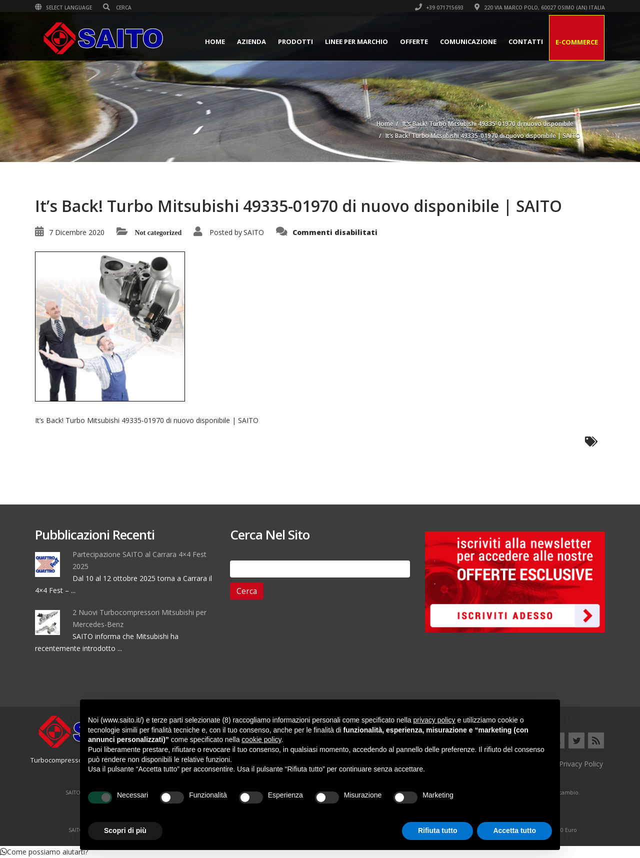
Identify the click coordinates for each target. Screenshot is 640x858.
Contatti (525, 41)
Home (215, 41)
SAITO (254, 232)
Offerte (414, 41)
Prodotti (295, 41)
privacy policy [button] (435, 720)
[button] (44, 851)
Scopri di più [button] (125, 830)
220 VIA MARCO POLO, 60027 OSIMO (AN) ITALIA (539, 7)
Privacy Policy (581, 763)
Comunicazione (468, 41)
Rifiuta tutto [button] (438, 830)
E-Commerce (577, 42)
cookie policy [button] (261, 740)
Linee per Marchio (356, 41)
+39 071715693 (439, 7)
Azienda (251, 41)
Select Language (63, 7)
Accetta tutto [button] (514, 830)
